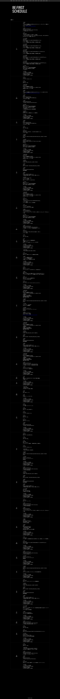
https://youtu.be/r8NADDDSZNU (31, 26)
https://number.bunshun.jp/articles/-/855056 (33, 93)
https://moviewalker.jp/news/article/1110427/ (30, 314)
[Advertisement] (30, 685)
